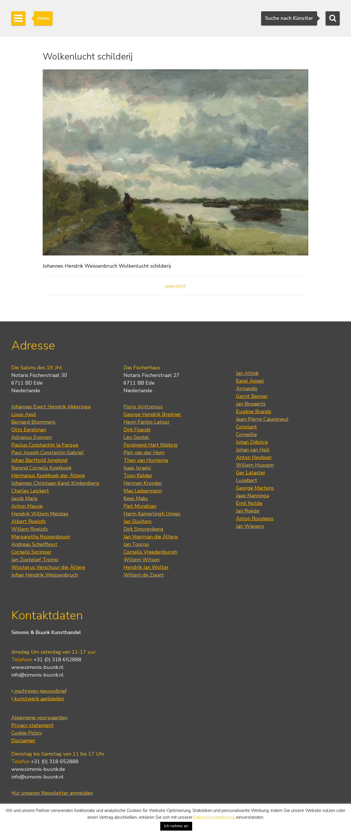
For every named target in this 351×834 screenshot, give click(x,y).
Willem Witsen (141, 559)
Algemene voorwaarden (39, 717)
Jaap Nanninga (252, 495)
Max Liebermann (142, 490)
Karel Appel (250, 380)
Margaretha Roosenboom (40, 536)
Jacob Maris (24, 498)
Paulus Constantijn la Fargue (44, 444)
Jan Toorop (136, 544)
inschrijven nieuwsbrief (39, 691)
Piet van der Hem (143, 452)
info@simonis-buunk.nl (37, 674)
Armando (246, 388)
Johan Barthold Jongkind (39, 460)
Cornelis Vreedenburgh (150, 552)
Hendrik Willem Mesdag (39, 513)
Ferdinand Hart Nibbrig (150, 444)
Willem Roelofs (29, 529)
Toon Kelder (137, 475)
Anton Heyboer (254, 457)
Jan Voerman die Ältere (150, 536)
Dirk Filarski (136, 429)
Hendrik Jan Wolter (146, 567)
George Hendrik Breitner (152, 414)
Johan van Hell (253, 449)
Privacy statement (32, 725)
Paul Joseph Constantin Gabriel (47, 452)
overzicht (175, 286)
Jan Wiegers (250, 526)
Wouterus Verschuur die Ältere (48, 567)
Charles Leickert (30, 490)
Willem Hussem (255, 465)
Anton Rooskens (255, 518)
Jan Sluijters (137, 521)
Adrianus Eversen (31, 437)
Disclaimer (23, 740)
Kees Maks (135, 498)
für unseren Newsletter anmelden (52, 793)
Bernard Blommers (33, 422)
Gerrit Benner (252, 396)
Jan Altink (247, 373)
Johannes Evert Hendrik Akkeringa (50, 406)
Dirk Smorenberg (143, 529)
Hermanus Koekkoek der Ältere (48, 475)
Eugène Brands (253, 411)
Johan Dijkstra (252, 442)
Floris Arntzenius (143, 406)
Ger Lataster (250, 472)
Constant (246, 426)
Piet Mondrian (139, 506)
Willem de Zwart (143, 574)
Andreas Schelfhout (34, 544)
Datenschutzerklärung (214, 817)
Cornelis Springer (31, 552)
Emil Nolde (249, 503)
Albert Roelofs (28, 521)
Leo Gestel (136, 437)
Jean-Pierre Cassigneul (262, 419)
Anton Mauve (27, 506)
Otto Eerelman (28, 429)
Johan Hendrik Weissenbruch (44, 574)
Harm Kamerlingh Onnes (151, 513)
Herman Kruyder (142, 483)
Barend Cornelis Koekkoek (41, 467)
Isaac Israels (137, 467)
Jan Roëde (247, 510)
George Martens (255, 488)
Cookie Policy (26, 733)
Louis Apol (23, 414)
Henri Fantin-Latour (146, 422)
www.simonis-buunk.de (38, 769)
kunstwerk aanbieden (37, 698)
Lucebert (246, 480)
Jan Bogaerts (251, 403)
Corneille (246, 434)
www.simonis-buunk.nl (37, 667)
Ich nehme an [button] (176, 826)
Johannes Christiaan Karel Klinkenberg (55, 483)
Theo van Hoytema (145, 460)
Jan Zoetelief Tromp (34, 559)
